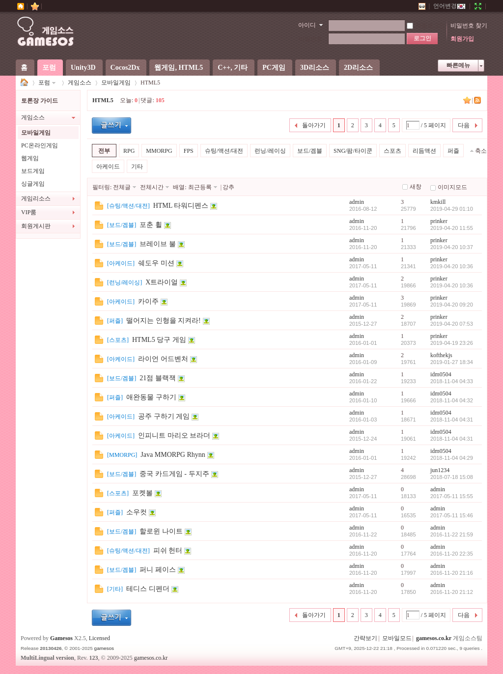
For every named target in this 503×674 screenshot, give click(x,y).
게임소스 (24, 83)
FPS (189, 150)
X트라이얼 (161, 282)
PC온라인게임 (39, 145)
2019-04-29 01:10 (451, 209)
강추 (228, 187)
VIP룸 (28, 212)
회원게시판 (36, 226)
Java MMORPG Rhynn (172, 454)
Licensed (99, 638)
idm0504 (440, 374)
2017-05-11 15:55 (451, 496)
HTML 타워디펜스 (181, 205)
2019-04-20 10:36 (451, 266)
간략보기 (365, 638)
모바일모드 (397, 638)
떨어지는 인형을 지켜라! (163, 320)
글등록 (111, 125)
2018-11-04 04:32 (451, 400)
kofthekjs (441, 355)
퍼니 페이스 (158, 569)
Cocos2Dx (125, 67)
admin (356, 201)
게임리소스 (36, 198)
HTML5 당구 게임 (159, 339)
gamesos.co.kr (433, 638)
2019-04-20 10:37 (451, 247)
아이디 (307, 25)
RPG (129, 150)
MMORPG (159, 150)
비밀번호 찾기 (468, 25)
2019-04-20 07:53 (451, 324)
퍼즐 (453, 150)
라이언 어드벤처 (163, 359)
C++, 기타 (233, 67)
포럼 (49, 67)
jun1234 (439, 470)
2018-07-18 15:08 (451, 477)
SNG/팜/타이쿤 (353, 150)
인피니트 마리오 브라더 (174, 435)
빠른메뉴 (458, 65)
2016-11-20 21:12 (451, 592)
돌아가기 (314, 125)
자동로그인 (426, 25)
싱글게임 (33, 183)
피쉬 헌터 (168, 550)
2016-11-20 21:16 (451, 573)
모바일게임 (116, 82)
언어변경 (449, 5)
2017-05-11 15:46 (451, 515)
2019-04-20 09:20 (451, 305)
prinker (438, 221)
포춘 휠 (151, 224)
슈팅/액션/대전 (224, 150)
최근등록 (200, 187)
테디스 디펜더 (147, 588)
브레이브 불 (158, 244)
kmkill (438, 201)
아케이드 (108, 166)
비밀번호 (310, 38)
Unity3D (83, 67)
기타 (137, 166)
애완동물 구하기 (151, 397)
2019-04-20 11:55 (451, 228)
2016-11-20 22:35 (451, 554)
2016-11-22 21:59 (451, 534)
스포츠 (392, 150)
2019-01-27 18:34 (451, 362)
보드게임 (33, 171)
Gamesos (61, 638)
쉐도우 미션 (156, 263)
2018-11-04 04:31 (451, 419)
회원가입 (462, 38)
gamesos (104, 648)
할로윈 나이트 (161, 531)
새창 (415, 186)
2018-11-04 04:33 (451, 381)
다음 (464, 125)
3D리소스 (314, 67)
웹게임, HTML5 (178, 67)
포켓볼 (142, 493)
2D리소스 (358, 67)
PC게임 (273, 67)
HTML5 (102, 100)
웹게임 (30, 158)
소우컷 (136, 512)
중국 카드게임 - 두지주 (174, 473)
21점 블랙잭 (158, 378)
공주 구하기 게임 (164, 416)
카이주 (148, 301)
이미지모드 (452, 187)
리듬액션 (424, 150)
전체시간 (152, 187)
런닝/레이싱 (269, 150)
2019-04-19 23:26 (451, 343)
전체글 (122, 187)
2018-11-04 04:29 (451, 458)
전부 (104, 150)
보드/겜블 (309, 150)
